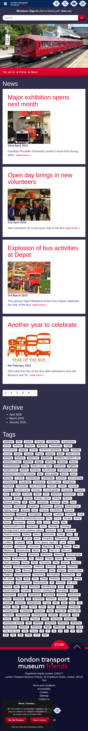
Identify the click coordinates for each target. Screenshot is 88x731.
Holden (26, 534)
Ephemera (46, 506)
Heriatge (53, 526)
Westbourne (10, 627)
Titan (15, 607)
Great (77, 518)
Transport (74, 607)
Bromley (35, 470)
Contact (8, 490)
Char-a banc (54, 482)
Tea (79, 603)
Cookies (44, 692)
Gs (39, 522)
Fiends (47, 514)
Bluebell (62, 462)
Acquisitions (69, 442)
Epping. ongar (11, 510)
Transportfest (10, 611)
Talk (64, 603)
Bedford (28, 462)
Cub (6, 494)
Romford (67, 578)
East (65, 502)
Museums (46, 554)
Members (8, 550)
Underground (39, 615)
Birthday (50, 462)
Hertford (51, 530)
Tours (33, 607)
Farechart (8, 514)
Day (80, 494)
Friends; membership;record (29, 518)
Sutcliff (73, 599)
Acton (7, 446)
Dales (37, 494)
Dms (32, 502)
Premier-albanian (22, 566)
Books (73, 462)
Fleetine (58, 514)
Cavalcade (25, 482)
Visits (25, 619)
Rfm (19, 578)
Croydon (79, 490)
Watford (38, 623)
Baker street (73, 454)
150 (6, 635)
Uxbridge (64, 615)
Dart (46, 494)
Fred (81, 514)
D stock (15, 494)
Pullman (39, 566)
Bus (40, 474)
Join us (66, 11)
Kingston (47, 538)
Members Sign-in (28, 11)
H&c (64, 522)
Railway (72, 566)
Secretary (62, 591)
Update (53, 615)
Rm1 (27, 578)
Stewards (18, 599)
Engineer (33, 506)
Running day (49, 586)
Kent (37, 538)
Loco (71, 542)
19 (41, 631)
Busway (8, 478)
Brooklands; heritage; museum (19, 474)
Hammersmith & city (14, 526)
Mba (76, 546)
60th (19, 442)
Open (59, 558)
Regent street (75, 570)
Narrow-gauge (74, 554)
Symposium (34, 603)
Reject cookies (39, 720)
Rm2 (35, 578)
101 (79, 631)
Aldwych (30, 446)
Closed (51, 486)
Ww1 (79, 627)
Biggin (39, 462)
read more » (23, 155)
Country (36, 490)
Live (63, 542)
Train (42, 607)
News (34, 72)
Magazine (47, 546)
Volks (45, 619)
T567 (56, 603)
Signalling (49, 594)
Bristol (24, 470)
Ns (31, 558)
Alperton (42, 446)
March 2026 (16, 418)
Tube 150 (60, 611)
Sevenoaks (9, 594)
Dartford (56, 494)
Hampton (32, 526)
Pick (56, 562)
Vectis (7, 619)
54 (60, 631)
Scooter (26, 591)
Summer (51, 599)
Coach (62, 486)
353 (13, 635)
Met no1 (66, 550)
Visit (16, 619)
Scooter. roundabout (44, 591)
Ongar (49, 558)
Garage (67, 518)
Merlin (36, 550)
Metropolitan (10, 554)
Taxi (72, 603)
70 (72, 631)
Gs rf (46, 522)
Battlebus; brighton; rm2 (67, 458)
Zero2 (34, 631)
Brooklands (49, 470)
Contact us (44, 699)
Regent (61, 570)
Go (81, 17)
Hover (37, 534)
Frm (49, 518)
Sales (69, 586)
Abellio (28, 442)
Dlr (24, 502)
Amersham (55, 446)
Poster (65, 562)
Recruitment (40, 570)
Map (58, 546)
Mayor (67, 546)
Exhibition (56, 510)
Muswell (59, 554)
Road (43, 578)
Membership (23, 550)
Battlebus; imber (12, 462)
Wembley (76, 623)
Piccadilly (45, 562)
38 (54, 631)
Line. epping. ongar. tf (46, 542)
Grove (31, 522)
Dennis (7, 498)
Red (52, 570)
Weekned (63, 623)
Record (26, 570)
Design (28, 498)
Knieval (74, 538)
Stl (28, 599)
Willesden (59, 627)
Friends (7, 518)
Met (44, 550)
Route (78, 578)
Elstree (7, 506)
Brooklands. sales (67, 470)
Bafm (60, 454)
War (28, 623)
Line (30, 542)
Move (23, 554)
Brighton (72, 466)
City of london (38, 486)
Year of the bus (11, 631)
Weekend (50, 623)
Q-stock (51, 566)
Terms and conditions (44, 685)
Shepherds (35, 594)
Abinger (39, 442)
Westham (36, 627)
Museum (34, 554)
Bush (73, 474)
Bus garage (51, 474)
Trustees (39, 611)
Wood (70, 627)
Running (34, 586)
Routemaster (40, 583)
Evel (35, 510)
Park (34, 562)
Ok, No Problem (16, 720)
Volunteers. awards (13, 623)
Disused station (11, 502)
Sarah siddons (11, 591)
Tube (50, 611)
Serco (74, 591)
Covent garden (51, 490)
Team (6, 607)
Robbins (54, 578)
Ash (66, 450)
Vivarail (35, 619)
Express (69, 510)
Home (22, 72)
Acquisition (53, 442)
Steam (7, 599)
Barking (8, 458)
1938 (28, 635)
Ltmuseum (34, 546)
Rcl (18, 570)
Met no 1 (54, 550)
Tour (24, 607)
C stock (19, 478)
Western (24, 627)
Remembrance (22, 574)
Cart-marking (75, 478)
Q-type (61, 566)
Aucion (7, 454)
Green (7, 522)
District (67, 498)
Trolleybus (26, 611)
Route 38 (8, 583)
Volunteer (56, 619)
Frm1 (57, 518)
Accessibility (43, 688)
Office (39, 558)
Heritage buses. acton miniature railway (23, 530)
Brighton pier (10, 470)
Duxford (55, 502)
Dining (57, 498)
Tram (51, 607)
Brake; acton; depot (41, 466)
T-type (47, 603)
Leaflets (8, 542)
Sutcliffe (8, 603)
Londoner (20, 546)
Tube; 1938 (74, 611)
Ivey (70, 534)
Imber (61, 534)
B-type (39, 454)
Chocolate (22, 486)
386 (20, 635)
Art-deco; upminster (50, 450)
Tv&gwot (8, 615)
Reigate (7, 574)
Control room (22, 490)
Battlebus (46, 458)
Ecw (73, 502)
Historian (70, 530)
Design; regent (42, 498)
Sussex (62, 599)
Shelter (22, 594)
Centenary (39, 482)
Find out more (17, 727)
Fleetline (70, 514)
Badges (50, 454)
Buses (64, 474)
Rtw (16, 586)
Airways (18, 446)
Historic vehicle (11, 534)
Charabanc (69, 482)
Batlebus (20, 458)
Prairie (7, 566)
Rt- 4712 (72, 583)
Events (44, 510)
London (8, 546)
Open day (70, 558)
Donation (42, 502)
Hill (60, 530)
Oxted (25, 562)
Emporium (20, 506)
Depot (18, 498)
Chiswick (8, 486)
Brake (25, 466)
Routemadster (24, 583)
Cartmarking (10, 482)
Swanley (20, 603)
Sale (61, 586)
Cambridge (48, 478)
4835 (45, 635)
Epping (58, 506)
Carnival (61, 478)
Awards (28, 454)
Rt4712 (7, 586)
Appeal (23, 450)
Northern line (19, 558)
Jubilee (7, 538)
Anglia (68, 446)
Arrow (34, 450)
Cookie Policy (35, 714)
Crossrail (67, 490)
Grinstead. (19, 522)
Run (24, 586)
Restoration (68, 574)
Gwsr (55, 522)
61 (66, 631)
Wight (47, 627)
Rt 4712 (60, 583)
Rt (52, 583)
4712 (37, 635)
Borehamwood (11, 466)
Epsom (25, 510)
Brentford (59, 466)
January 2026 (17, 422)
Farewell (21, 514)
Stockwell (38, 599)
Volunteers (70, 619)
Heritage (66, 526)
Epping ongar (72, 506)
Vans (75, 615)
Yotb (25, 631)
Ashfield (76, 450)
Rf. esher (8, 578)
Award (18, 454)
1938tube (8, 442)
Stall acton (74, 594)
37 (48, 631)
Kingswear (61, 538)
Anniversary (10, 450)
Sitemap (44, 695)
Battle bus (33, 458)
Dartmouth (69, 494)
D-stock (27, 494)
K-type (28, 538)
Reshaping (53, 574)
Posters (76, 562)
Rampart (8, 570)
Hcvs (43, 526)
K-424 (18, 538)
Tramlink (61, 607)
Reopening (38, 574)
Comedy (73, 486)
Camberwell (33, 478)
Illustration (49, 534)
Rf (79, 574)
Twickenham (23, 615)
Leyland (19, 542)
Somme (61, 594)
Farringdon (35, 514)
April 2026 (15, 414)
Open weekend (11, 562)
